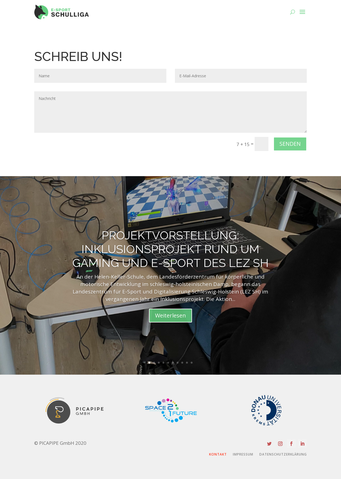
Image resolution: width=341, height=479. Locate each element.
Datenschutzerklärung (283, 454)
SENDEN (290, 143)
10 (192, 363)
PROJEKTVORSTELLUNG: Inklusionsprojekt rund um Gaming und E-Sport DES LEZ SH (170, 249)
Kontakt (218, 454)
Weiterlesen (170, 315)
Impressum (243, 454)
